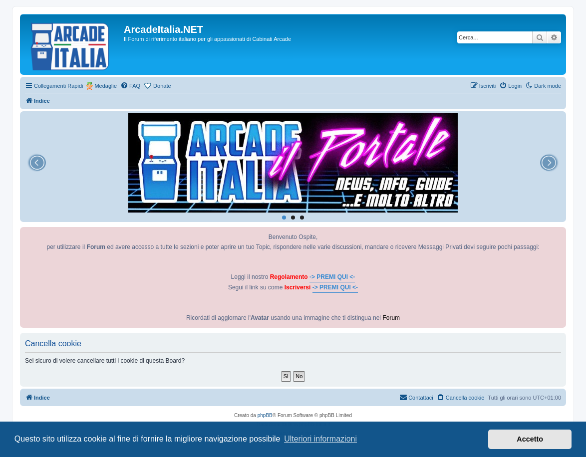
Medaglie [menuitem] (105, 86)
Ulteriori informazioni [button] (320, 439)
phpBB (265, 415)
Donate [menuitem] (162, 86)
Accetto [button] (530, 439)
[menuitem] (130, 86)
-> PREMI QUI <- (332, 276)
